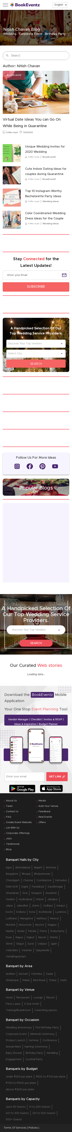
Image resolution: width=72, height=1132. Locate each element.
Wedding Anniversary (19, 1027)
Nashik (10, 931)
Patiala (32, 931)
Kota (32, 912)
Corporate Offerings (18, 833)
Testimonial (12, 844)
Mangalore (26, 918)
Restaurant (23, 997)
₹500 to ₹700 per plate (50, 1076)
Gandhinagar (55, 887)
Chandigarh (13, 880)
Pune (9, 937)
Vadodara (12, 950)
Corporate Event (16, 1034)
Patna (43, 931)
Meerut (54, 918)
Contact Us (12, 811)
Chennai (28, 880)
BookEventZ (49, 157)
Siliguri (20, 944)
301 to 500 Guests (43, 1113)
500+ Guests (14, 1119)
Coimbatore (44, 880)
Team (9, 806)
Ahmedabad (22, 867)
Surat (30, 944)
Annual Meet (13, 1047)
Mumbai (10, 925)
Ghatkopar (12, 980)
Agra (9, 867)
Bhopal (26, 874)
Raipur (19, 937)
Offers (42, 822)
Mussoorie (25, 925)
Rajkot (31, 937)
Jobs (9, 838)
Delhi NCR (12, 887)
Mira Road (39, 980)
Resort (50, 997)
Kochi (9, 912)
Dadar (49, 974)
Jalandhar (22, 905)
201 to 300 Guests (17, 1113)
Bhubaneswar (42, 874)
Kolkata (21, 912)
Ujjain (54, 944)
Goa (24, 893)
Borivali (23, 974)
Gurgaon (36, 893)
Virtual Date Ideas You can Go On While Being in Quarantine (32, 123)
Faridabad (38, 887)
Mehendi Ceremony (42, 1034)
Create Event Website (19, 822)
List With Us (12, 828)
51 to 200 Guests (39, 1107)
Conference (49, 1040)
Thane (52, 980)
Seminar (34, 1040)
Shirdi (9, 944)
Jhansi (35, 905)
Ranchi (42, 937)
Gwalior (10, 899)
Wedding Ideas (51, 201)
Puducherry (57, 931)
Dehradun (61, 880)
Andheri (10, 974)
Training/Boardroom (18, 1010)
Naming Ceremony (36, 1047)
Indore (40, 899)
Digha (24, 887)
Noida (20, 931)
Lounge (38, 997)
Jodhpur (48, 905)
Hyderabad (25, 899)
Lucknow (60, 912)
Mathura (41, 918)
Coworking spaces (45, 1010)
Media (42, 801)
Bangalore (12, 874)
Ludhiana (11, 918)
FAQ (8, 817)
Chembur (36, 974)
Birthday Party (34, 1053)
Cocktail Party (34, 1059)
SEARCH (36, 363)
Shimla (54, 937)
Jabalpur (52, 899)
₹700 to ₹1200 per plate (21, 1083)
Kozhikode (45, 912)
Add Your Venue (48, 806)
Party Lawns (13, 1004)
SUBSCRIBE (36, 286)
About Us (11, 801)
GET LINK (57, 776)
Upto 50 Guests (16, 1107)
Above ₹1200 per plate (20, 1089)
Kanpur (61, 905)
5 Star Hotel (31, 1004)
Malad (25, 980)
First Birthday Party (47, 1027)
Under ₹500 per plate (19, 1076)
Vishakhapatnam (16, 956)
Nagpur (52, 925)
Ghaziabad (12, 893)
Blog (8, 849)
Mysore (39, 925)
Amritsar (51, 867)
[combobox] (34, 344)
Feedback (44, 811)
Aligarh (38, 867)
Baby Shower (14, 1053)
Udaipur (42, 944)
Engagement (14, 1059)
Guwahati (51, 893)
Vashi (63, 980)
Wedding (52, 1053)
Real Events (45, 817)
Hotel (9, 997)
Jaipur (9, 905)
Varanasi (27, 950)
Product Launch (15, 1040)
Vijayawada (42, 950)
